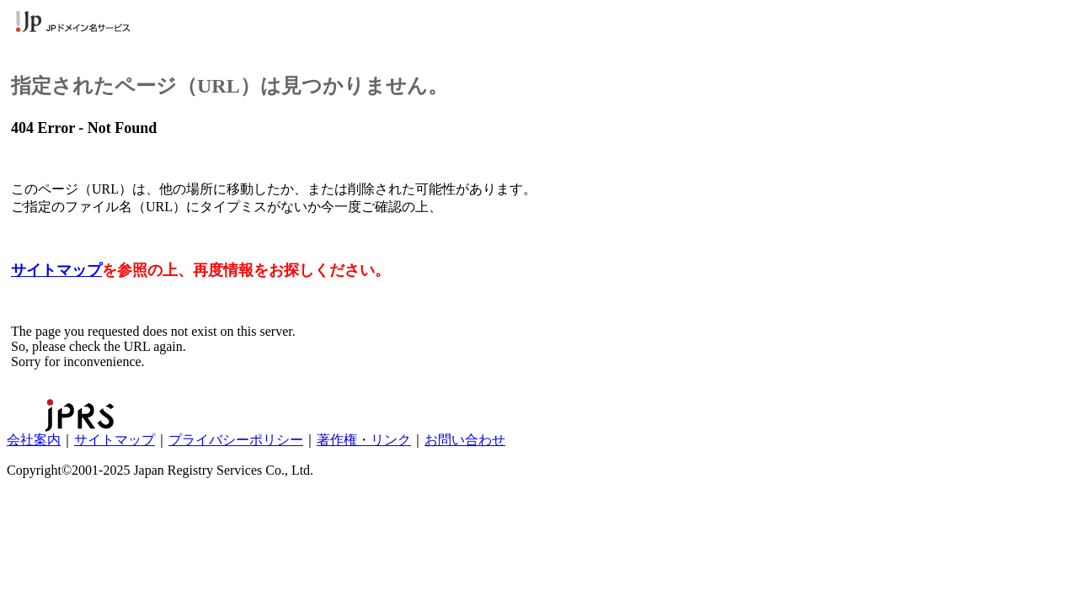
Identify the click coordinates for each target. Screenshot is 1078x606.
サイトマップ (56, 270)
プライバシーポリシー (235, 440)
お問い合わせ (464, 440)
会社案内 (34, 440)
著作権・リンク (364, 440)
